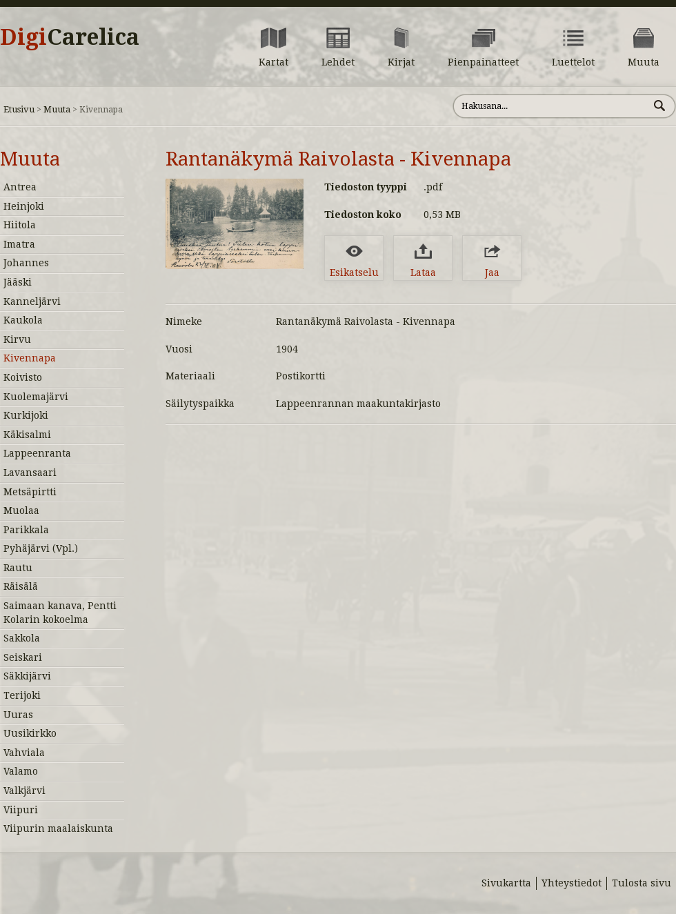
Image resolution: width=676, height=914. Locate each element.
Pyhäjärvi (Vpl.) (40, 548)
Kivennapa (29, 358)
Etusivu (18, 109)
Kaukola (23, 320)
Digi (69, 37)
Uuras (18, 714)
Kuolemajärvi (35, 396)
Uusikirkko (30, 733)
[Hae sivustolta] (551, 106)
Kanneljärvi (32, 301)
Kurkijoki (25, 415)
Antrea (20, 186)
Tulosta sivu (641, 882)
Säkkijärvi (27, 676)
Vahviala (24, 752)
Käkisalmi (27, 434)
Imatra (19, 244)
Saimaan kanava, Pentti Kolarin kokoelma (60, 612)
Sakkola (21, 638)
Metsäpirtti (30, 491)
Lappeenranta (37, 453)
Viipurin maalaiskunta (58, 828)
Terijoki (22, 695)
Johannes (26, 262)
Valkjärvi (24, 790)
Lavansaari (30, 472)
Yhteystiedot (571, 882)
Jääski (17, 282)
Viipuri (20, 809)
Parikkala (26, 529)
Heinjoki (23, 206)
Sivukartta (506, 882)
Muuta (56, 109)
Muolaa (21, 510)
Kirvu (17, 339)
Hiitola (19, 224)
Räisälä (20, 586)
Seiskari (22, 657)
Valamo (20, 771)
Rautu (17, 567)
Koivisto (22, 377)
